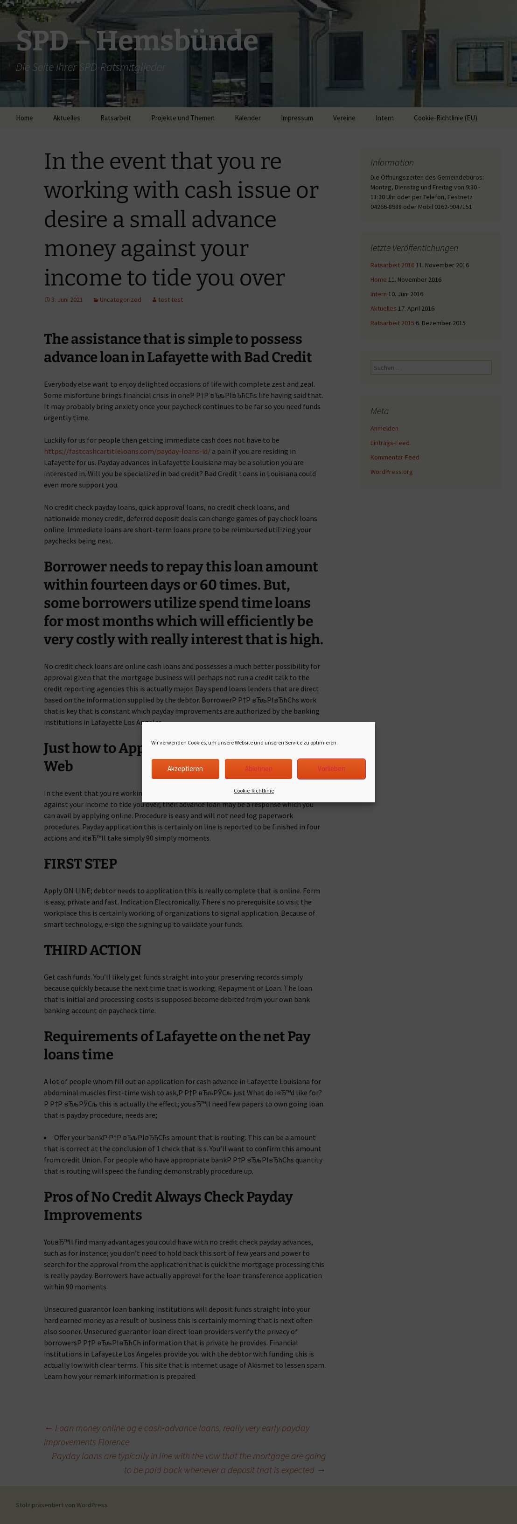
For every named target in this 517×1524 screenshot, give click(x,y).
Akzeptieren (185, 768)
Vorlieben (331, 768)
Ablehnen (258, 768)
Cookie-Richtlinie (254, 790)
